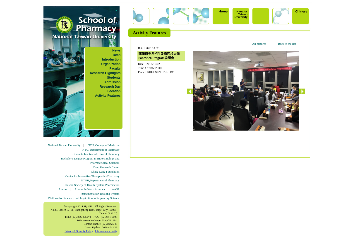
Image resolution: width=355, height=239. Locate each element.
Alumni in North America (89, 189)
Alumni (62, 189)
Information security (106, 231)
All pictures (259, 43)
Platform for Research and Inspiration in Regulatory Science (83, 198)
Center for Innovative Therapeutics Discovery (92, 176)
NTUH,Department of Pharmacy (100, 180)
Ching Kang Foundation (105, 171)
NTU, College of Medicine (103, 145)
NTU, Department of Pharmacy (101, 149)
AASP (115, 189)
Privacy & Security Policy (79, 231)
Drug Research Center (106, 167)
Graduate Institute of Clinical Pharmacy (95, 154)
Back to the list (287, 43)
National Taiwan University (64, 145)
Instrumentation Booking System (100, 193)
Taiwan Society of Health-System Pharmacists (92, 185)
